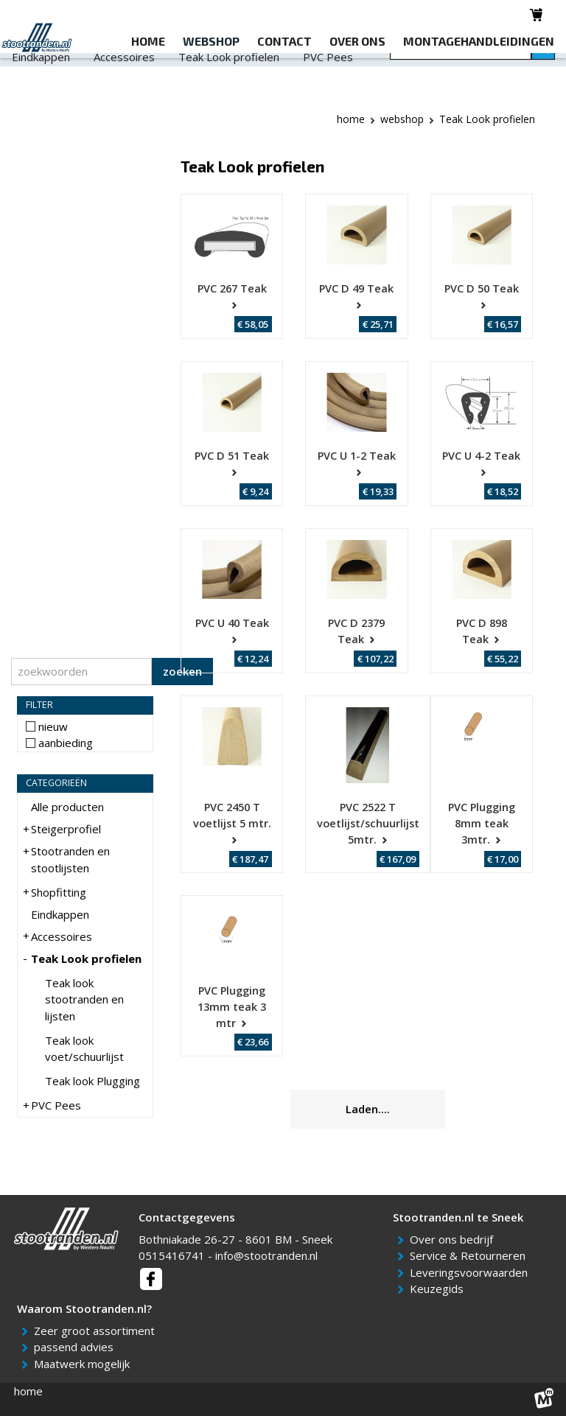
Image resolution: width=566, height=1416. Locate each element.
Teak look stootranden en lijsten (84, 999)
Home (351, 119)
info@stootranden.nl (266, 1255)
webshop (402, 119)
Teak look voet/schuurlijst (84, 1049)
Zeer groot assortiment (97, 1330)
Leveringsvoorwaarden (471, 1272)
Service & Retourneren (470, 1255)
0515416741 (172, 1255)
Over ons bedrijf (454, 1239)
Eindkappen (41, 85)
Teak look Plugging (92, 1080)
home (28, 1391)
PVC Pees (328, 85)
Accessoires (124, 85)
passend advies (76, 1346)
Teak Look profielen (228, 85)
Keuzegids (439, 1288)
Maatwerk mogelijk (84, 1363)
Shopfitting (296, 67)
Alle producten (67, 806)
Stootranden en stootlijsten (175, 67)
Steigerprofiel (47, 67)
